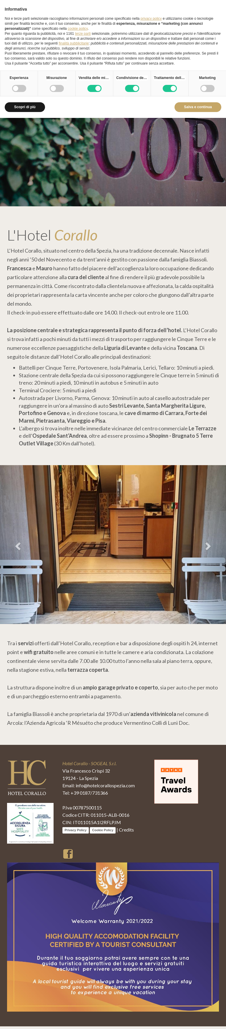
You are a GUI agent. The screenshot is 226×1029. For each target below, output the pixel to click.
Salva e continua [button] (198, 107)
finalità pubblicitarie (74, 43)
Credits (126, 832)
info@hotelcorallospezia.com (105, 788)
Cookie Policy (102, 832)
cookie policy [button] (78, 29)
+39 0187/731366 (89, 795)
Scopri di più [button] (25, 107)
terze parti (83, 34)
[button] (17, 546)
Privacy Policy (76, 832)
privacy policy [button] (151, 19)
